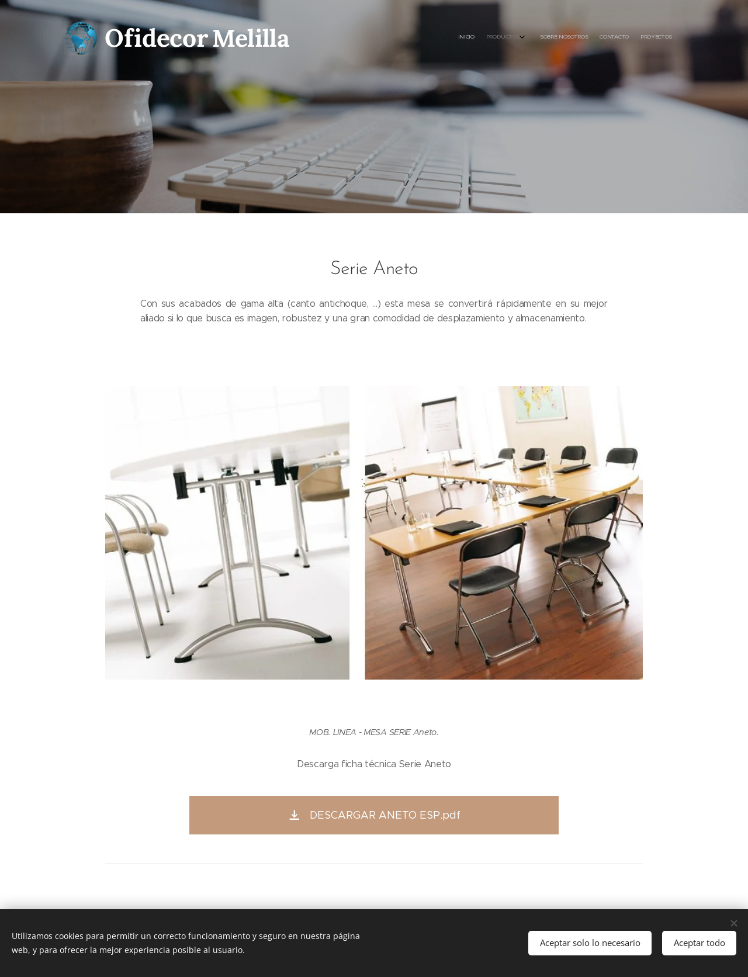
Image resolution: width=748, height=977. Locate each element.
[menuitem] (618, 38)
